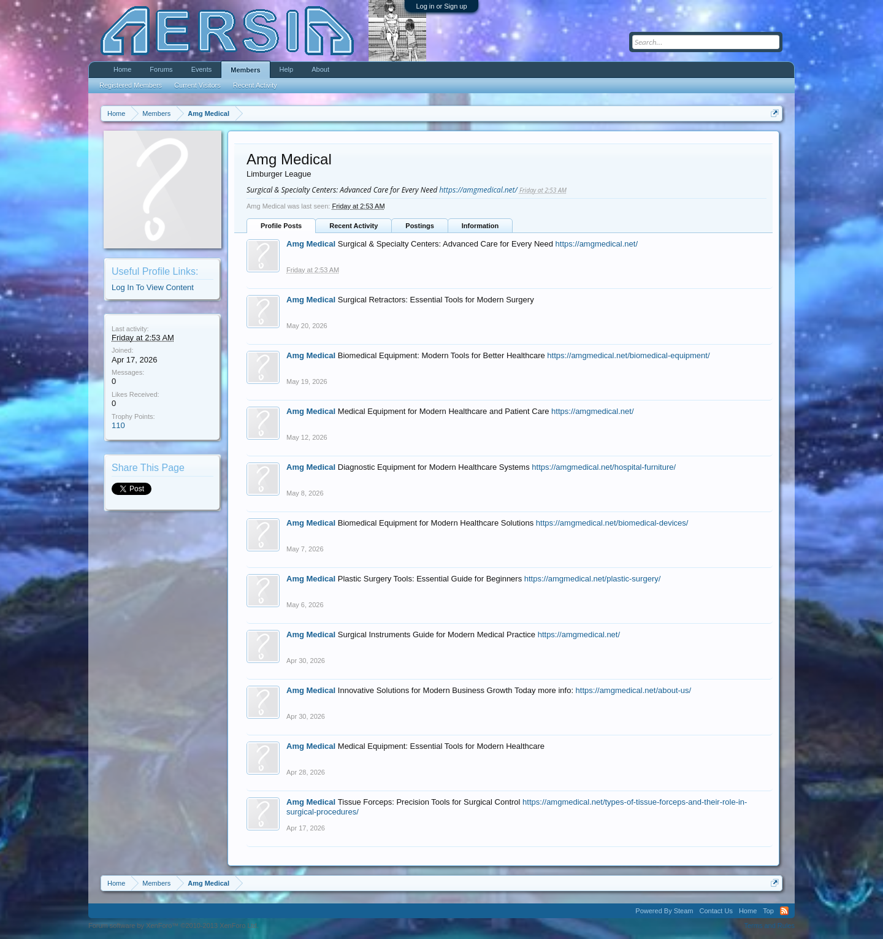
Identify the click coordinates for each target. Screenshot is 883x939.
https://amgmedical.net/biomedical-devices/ (612, 522)
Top (768, 910)
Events (201, 69)
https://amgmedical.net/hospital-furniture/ (604, 467)
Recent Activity (353, 225)
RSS (784, 910)
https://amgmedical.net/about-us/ (634, 690)
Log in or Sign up (441, 6)
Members (245, 70)
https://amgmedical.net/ (478, 190)
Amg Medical (310, 243)
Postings (419, 225)
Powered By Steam (664, 910)
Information (480, 225)
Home (122, 69)
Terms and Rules (769, 925)
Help (287, 69)
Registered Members (130, 85)
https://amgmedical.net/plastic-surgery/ (592, 578)
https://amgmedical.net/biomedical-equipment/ (628, 355)
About (320, 69)
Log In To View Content (153, 287)
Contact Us (715, 910)
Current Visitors (197, 85)
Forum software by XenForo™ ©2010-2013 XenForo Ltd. (173, 925)
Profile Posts (281, 225)
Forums (161, 69)
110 (118, 425)
